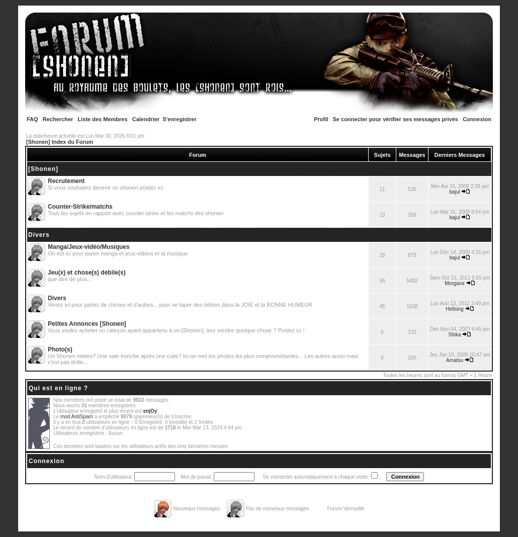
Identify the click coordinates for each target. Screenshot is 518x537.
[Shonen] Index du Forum (59, 142)
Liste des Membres (103, 119)
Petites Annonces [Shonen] (87, 323)
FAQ (32, 119)
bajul (454, 192)
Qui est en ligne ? (58, 388)
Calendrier (145, 119)
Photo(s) (60, 349)
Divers (39, 234)
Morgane (454, 283)
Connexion (477, 119)
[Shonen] (43, 168)
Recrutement (66, 181)
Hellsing (455, 309)
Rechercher (58, 119)
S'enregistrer (179, 119)
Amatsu (454, 360)
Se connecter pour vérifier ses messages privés (395, 119)
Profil (321, 119)
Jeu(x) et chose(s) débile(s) (87, 272)
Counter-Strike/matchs (80, 206)
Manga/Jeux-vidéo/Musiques (89, 246)
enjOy (150, 411)
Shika (455, 334)
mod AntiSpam (76, 416)
